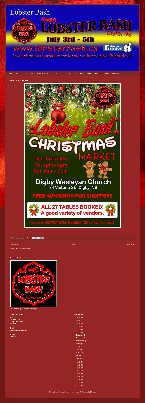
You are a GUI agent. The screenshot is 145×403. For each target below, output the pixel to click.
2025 (78, 321)
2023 (78, 326)
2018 (78, 368)
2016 (78, 374)
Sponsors (55, 73)
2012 (78, 385)
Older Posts (130, 245)
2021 (78, 332)
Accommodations (101, 73)
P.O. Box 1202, (15, 320)
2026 (78, 318)
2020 (78, 362)
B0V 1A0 (13, 324)
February (79, 355)
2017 (78, 371)
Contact (19, 73)
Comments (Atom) (25, 248)
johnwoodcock (76, 392)
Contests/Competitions (83, 73)
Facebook (30, 73)
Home (10, 73)
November (80, 338)
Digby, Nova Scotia (17, 322)
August (78, 344)
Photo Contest (42, 73)
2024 (78, 324)
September (80, 341)
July (77, 347)
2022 (78, 329)
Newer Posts (15, 245)
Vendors (115, 73)
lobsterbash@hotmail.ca (18, 330)
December (80, 335)
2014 (78, 379)
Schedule (66, 73)
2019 (78, 365)
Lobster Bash (30, 12)
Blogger (92, 392)
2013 (78, 382)
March (78, 352)
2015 (78, 377)
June (78, 350)
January (79, 358)
